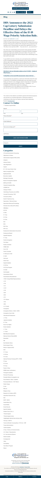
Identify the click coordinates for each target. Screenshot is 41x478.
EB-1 (4, 221)
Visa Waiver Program (8, 445)
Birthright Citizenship (8, 178)
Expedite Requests (7, 235)
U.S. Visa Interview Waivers (9, 434)
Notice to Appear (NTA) (8, 347)
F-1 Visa (5, 237)
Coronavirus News (7, 196)
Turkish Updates (7, 427)
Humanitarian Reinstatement (9, 276)
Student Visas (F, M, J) (8, 411)
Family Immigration (7, 240)
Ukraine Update (6, 436)
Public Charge (6, 384)
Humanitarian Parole (8, 274)
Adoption (5, 160)
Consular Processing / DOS (9, 194)
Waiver (5, 448)
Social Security (6, 407)
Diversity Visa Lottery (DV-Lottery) (11, 205)
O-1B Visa (5, 354)
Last (22, 113)
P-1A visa (5, 363)
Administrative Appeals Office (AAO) (11, 157)
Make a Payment (20, 12)
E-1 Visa (5, 214)
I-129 (4, 281)
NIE (4, 340)
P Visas (5, 361)
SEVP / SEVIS (6, 400)
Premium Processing (8, 375)
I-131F (4, 288)
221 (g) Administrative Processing (11, 153)
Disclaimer (22, 466)
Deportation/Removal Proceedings (11, 203)
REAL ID (5, 388)
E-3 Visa (5, 219)
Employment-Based (7, 233)
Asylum (5, 166)
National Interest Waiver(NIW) (10, 336)
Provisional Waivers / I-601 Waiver (11, 381)
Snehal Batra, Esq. (7, 402)
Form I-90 (5, 249)
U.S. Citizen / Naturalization (9, 432)
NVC (4, 349)
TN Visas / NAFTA (7, 420)
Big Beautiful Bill (7, 173)
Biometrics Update (7, 176)
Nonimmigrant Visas (8, 345)
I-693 (4, 295)
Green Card (5, 260)
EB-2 (4, 224)
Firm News (5, 242)
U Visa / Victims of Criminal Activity (11, 429)
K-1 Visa (5, 322)
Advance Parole (6, 162)
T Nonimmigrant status (8, 416)
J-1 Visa (5, 317)
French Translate (7, 251)
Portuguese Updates (8, 372)
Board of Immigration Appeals (10, 180)
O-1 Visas (5, 352)
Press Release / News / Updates (10, 379)
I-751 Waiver (6, 299)
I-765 (4, 301)
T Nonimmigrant (7, 413)
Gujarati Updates (7, 263)
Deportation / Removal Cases (10, 201)
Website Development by (20, 463)
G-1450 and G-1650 (7, 253)
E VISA (4, 212)
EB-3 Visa (5, 226)
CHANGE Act (6, 187)
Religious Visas (6, 391)
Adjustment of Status (8, 155)
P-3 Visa (5, 365)
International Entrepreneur (9, 315)
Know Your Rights (7, 324)
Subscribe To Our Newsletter (20, 8)
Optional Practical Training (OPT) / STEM (12, 359)
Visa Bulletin (6, 443)
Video (4, 441)
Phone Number (7, 116)
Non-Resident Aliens (8, 343)
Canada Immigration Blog (9, 185)
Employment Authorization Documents (12, 230)
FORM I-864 (6, 247)
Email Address (7, 121)
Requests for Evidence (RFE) (9, 393)
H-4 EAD (5, 269)
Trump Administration (8, 425)
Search (29, 12)
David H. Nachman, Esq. (8, 199)
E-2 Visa (5, 217)
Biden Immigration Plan (8, 171)
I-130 (4, 283)
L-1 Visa (5, 329)
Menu (21, 476)
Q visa (4, 386)
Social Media (6, 404)
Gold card (5, 258)
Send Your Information (19, 137)
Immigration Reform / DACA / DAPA (11, 311)
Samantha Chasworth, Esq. (9, 395)
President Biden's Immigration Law (11, 377)
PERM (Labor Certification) (9, 370)
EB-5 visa (5, 228)
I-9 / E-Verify (6, 306)
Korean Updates (7, 327)
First (4, 113)
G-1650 (5, 256)
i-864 (4, 304)
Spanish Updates (7, 409)
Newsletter (5, 338)
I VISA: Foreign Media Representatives (12, 278)
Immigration (6, 308)
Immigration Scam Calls (8, 313)
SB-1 (4, 397)
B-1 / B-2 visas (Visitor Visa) (9, 169)
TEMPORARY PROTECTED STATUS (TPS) (12, 418)
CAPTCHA (6, 133)
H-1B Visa (5, 265)
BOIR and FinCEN (7, 183)
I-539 (4, 292)
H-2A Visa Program (7, 267)
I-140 (4, 290)
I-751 (4, 297)
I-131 (4, 285)
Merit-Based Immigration (9, 333)
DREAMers (5, 208)
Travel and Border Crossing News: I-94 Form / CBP (14, 423)
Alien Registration (7, 164)
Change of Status (7, 189)
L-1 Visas (5, 331)
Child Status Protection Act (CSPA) (11, 192)
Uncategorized (11, 101)
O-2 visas (5, 356)
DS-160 (5, 210)
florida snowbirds (7, 244)
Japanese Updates (7, 320)
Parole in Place (6, 368)
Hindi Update (6, 272)
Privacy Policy (27, 466)
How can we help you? (9, 127)
